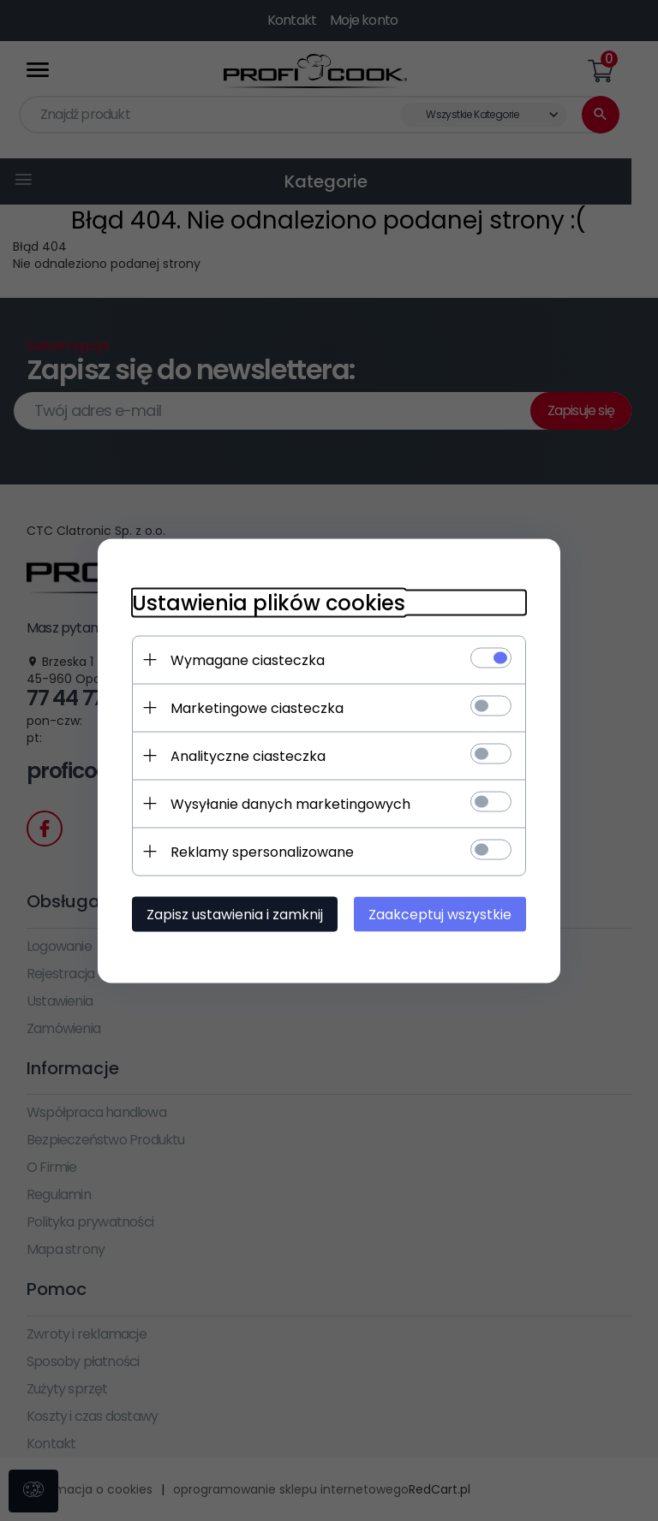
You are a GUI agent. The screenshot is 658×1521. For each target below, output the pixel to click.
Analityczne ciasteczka (248, 755)
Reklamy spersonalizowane (262, 851)
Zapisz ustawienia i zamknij (235, 914)
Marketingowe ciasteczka (257, 707)
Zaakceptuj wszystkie (439, 914)
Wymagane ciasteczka (247, 659)
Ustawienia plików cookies (268, 602)
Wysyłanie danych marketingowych (290, 803)
